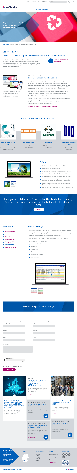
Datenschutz (8, 469)
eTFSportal (38, 457)
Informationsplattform (10, 234)
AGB (4, 469)
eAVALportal (38, 462)
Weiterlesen (8, 417)
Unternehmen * (6, 323)
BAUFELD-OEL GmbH (28, 142)
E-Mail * (34, 337)
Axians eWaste (6, 44)
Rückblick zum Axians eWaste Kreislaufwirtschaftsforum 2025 (62, 402)
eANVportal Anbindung (10, 247)
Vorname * (5, 330)
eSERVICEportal (39, 458)
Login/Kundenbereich (32, 6)
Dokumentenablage (9, 244)
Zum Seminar (33, 416)
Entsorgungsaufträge (10, 242)
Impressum (19, 469)
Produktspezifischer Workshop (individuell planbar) (38, 426)
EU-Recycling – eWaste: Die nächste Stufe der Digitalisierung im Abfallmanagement (37, 382)
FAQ (38, 1)
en (73, 1)
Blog (28, 1)
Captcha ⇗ (22, 361)
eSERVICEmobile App (10, 231)
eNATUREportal (39, 455)
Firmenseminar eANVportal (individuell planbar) (37, 405)
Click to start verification (16, 360)
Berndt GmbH (48, 142)
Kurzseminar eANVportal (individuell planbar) (60, 424)
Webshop (34, 1)
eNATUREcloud (39, 460)
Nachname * (35, 330)
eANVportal (38, 454)
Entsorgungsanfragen (10, 239)
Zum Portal (38, 209)
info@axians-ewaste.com (8, 459)
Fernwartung (44, 1)
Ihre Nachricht (6, 344)
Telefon (4, 337)
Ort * (34, 323)
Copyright (14, 469)
